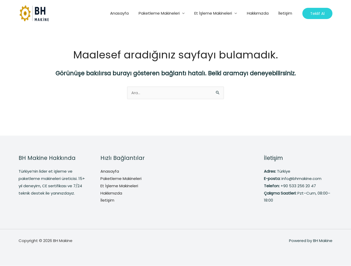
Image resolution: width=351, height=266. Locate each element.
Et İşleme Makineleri (218, 13)
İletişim (286, 13)
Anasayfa (128, 13)
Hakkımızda (260, 13)
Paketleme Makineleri (165, 13)
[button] (317, 13)
